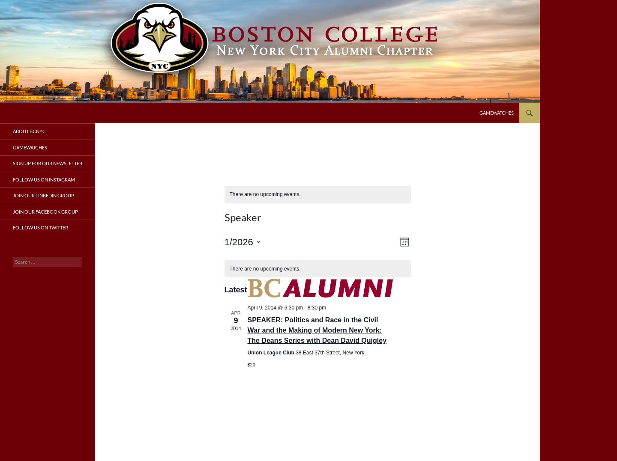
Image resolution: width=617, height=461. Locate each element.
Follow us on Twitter (40, 227)
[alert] (318, 194)
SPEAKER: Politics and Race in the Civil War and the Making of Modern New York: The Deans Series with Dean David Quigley (317, 330)
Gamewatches (496, 113)
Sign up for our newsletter (47, 163)
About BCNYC (29, 131)
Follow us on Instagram (44, 179)
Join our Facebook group (45, 211)
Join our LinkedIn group (43, 195)
